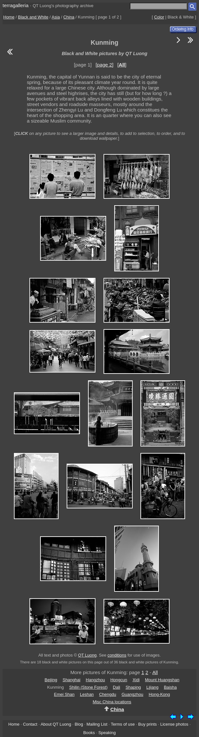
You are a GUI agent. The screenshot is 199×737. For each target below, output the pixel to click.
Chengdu (107, 694)
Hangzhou (95, 679)
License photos (174, 724)
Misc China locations (112, 701)
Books (89, 732)
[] (122, 64)
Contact (30, 724)
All (155, 672)
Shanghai (71, 679)
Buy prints (147, 724)
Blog (79, 724)
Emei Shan (64, 694)
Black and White (33, 17)
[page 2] (105, 64)
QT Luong (87, 655)
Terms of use (123, 724)
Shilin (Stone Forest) (88, 687)
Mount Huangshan (162, 679)
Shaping (133, 687)
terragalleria (15, 5)
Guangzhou (132, 694)
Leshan (87, 694)
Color (159, 17)
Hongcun (118, 679)
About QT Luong (55, 724)
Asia (56, 17)
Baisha (170, 687)
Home (9, 17)
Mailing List (96, 724)
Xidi (136, 679)
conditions (116, 655)
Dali (116, 687)
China (68, 17)
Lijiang (152, 687)
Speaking (107, 732)
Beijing (51, 679)
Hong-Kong (159, 694)
